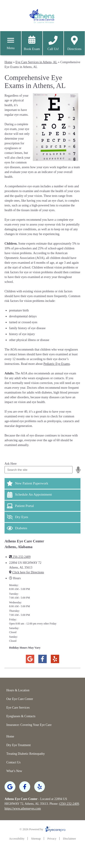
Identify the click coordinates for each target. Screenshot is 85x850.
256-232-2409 (20, 557)
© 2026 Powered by (42, 829)
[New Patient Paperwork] (42, 483)
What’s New (14, 771)
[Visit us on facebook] (42, 659)
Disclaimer (69, 838)
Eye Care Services (18, 707)
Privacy (51, 838)
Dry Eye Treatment (18, 745)
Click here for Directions (26, 572)
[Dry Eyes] (42, 517)
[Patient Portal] (42, 506)
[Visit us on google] (30, 659)
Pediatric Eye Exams (56, 364)
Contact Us (13, 762)
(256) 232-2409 (69, 803)
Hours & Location (17, 690)
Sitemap (36, 838)
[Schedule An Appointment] (42, 494)
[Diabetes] (42, 528)
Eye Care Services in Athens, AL (36, 62)
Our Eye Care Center (19, 699)
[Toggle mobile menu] (10, 40)
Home (8, 62)
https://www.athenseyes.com (23, 808)
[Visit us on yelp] (55, 659)
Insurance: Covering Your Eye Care (28, 725)
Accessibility (16, 838)
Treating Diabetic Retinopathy (25, 753)
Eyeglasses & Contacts (20, 716)
